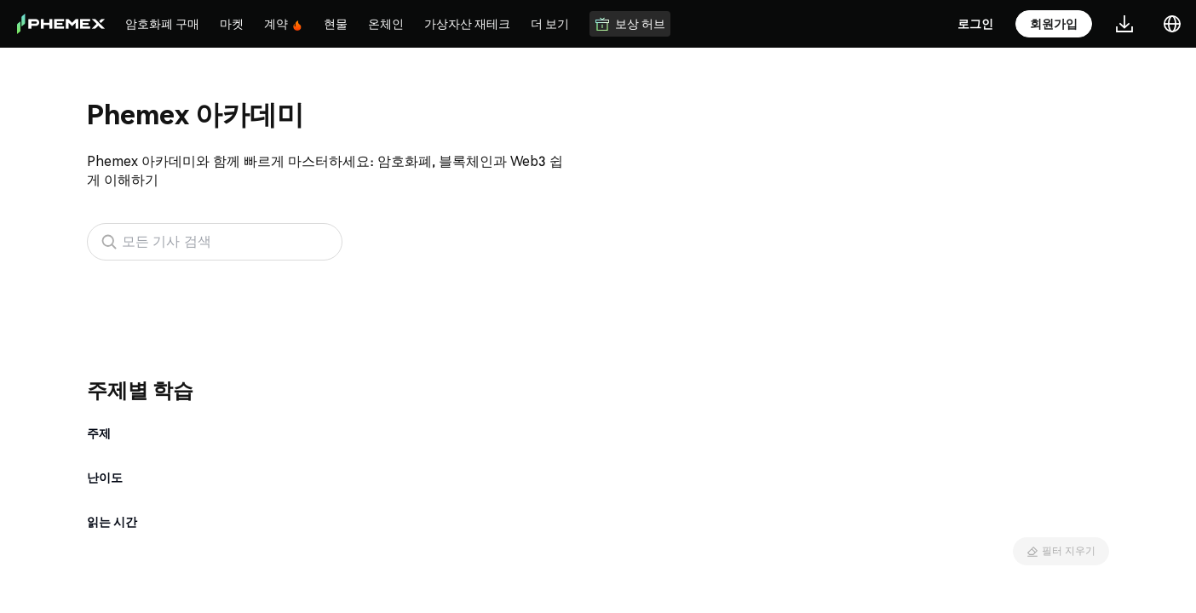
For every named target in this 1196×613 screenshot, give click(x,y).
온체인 (386, 23)
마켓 (232, 23)
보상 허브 (630, 23)
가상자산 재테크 (467, 23)
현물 (336, 23)
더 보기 (550, 23)
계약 (283, 23)
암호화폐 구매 (162, 23)
